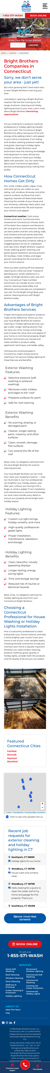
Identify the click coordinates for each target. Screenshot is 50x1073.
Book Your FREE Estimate (25, 918)
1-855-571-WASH (13, 15)
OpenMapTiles (19, 812)
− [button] (42, 808)
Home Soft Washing (11, 970)
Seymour (12, 758)
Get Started (34, 40)
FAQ (8, 1013)
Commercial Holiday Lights (33, 992)
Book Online (38, 15)
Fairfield (11, 751)
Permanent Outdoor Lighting (34, 970)
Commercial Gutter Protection (34, 987)
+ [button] (42, 804)
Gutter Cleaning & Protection (14, 991)
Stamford (12, 761)
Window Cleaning (14, 978)
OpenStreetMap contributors (35, 812)
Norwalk (12, 754)
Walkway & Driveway (11, 986)
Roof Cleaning (12, 975)
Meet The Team (13, 1009)
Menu (45, 6)
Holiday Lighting (14, 996)
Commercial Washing (32, 981)
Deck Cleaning (13, 981)
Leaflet (8, 812)
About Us (12, 1006)
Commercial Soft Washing (34, 976)
